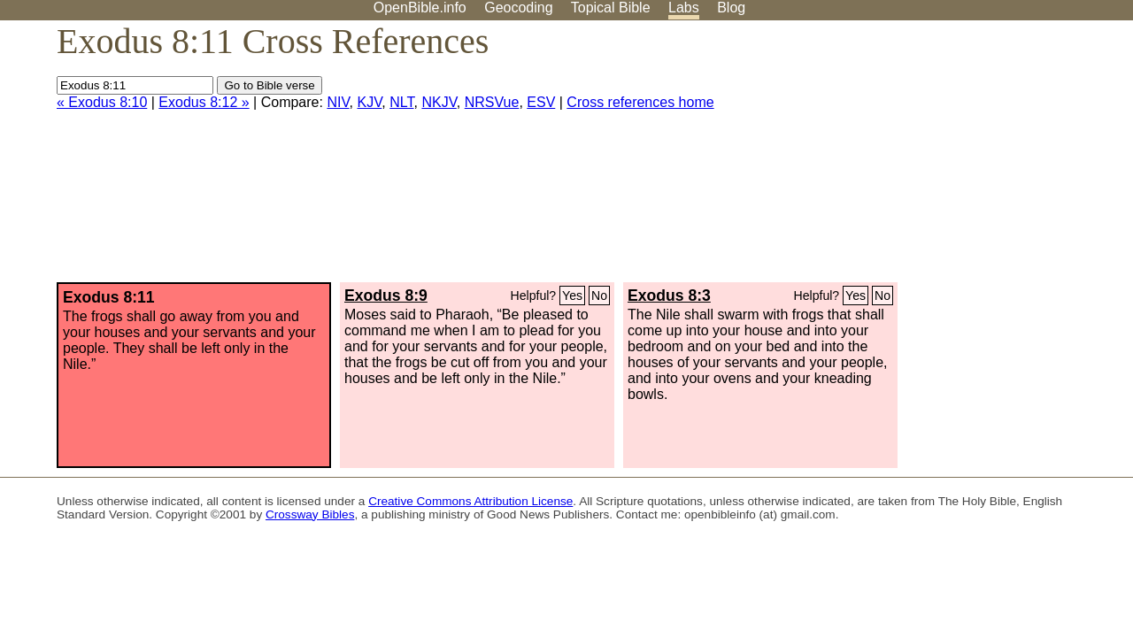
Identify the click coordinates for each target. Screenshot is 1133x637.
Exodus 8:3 (669, 295)
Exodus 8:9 (386, 295)
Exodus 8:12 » (203, 102)
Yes (572, 295)
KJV (369, 102)
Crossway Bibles (310, 514)
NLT (401, 102)
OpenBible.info (420, 7)
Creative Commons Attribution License (470, 501)
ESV (541, 102)
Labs (683, 7)
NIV (338, 102)
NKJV (438, 102)
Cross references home (639, 102)
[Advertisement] (954, 158)
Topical (611, 7)
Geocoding (518, 7)
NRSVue (492, 102)
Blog (731, 7)
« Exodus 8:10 (102, 102)
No (599, 295)
